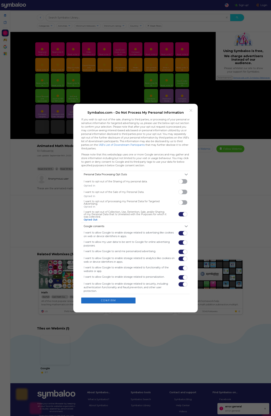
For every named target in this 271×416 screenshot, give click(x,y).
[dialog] (135, 208)
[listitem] (135, 174)
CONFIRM (108, 300)
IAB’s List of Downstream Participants (122, 144)
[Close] (191, 110)
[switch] (182, 181)
